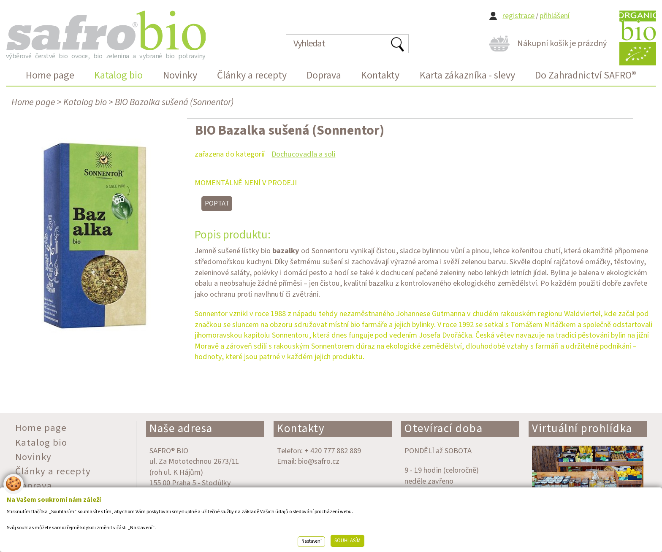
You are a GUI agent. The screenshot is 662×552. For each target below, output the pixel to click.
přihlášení (555, 16)
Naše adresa (181, 428)
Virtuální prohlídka (582, 428)
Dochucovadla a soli (303, 154)
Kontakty (301, 428)
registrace (518, 16)
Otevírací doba (443, 428)
